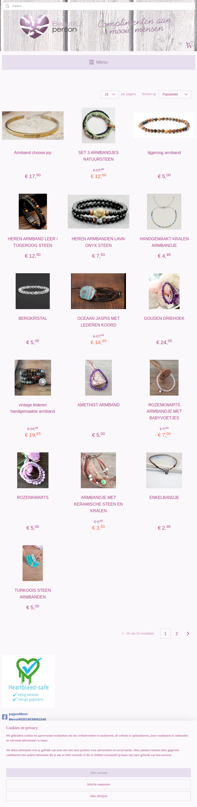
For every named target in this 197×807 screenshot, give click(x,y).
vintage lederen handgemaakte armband (33, 408)
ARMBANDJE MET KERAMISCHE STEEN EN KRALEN (98, 504)
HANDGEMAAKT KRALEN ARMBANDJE (164, 242)
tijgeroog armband (164, 152)
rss (93, 797)
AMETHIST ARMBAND (98, 405)
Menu (98, 62)
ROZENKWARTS (33, 497)
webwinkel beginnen (110, 797)
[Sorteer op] (175, 94)
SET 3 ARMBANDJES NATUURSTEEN (98, 155)
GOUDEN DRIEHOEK (164, 318)
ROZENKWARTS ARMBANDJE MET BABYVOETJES (164, 411)
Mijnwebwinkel (150, 797)
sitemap (84, 797)
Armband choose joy (33, 152)
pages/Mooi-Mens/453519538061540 (24, 716)
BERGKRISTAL (32, 318)
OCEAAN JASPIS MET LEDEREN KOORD (98, 321)
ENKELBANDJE (164, 497)
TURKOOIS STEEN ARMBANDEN (33, 593)
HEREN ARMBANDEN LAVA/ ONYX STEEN (98, 242)
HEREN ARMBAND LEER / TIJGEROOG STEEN (33, 242)
